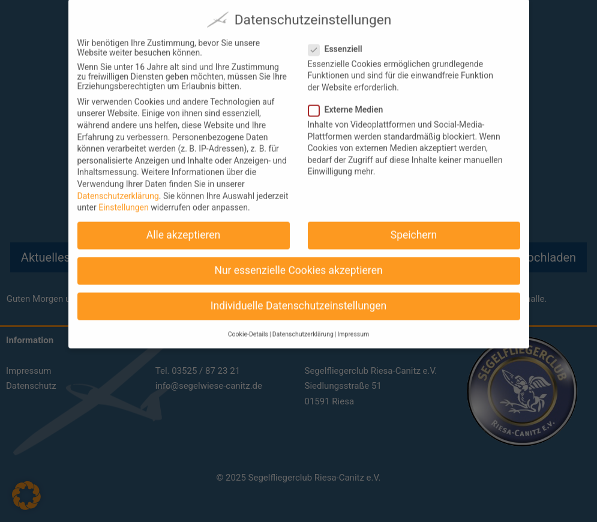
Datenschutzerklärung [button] (303, 328)
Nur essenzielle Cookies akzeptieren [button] (298, 264)
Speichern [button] (414, 229)
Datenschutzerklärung (118, 189)
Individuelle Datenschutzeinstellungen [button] (298, 300)
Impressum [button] (353, 328)
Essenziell (340, 42)
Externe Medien (351, 103)
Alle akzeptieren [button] (183, 229)
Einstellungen (123, 201)
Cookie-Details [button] (248, 328)
